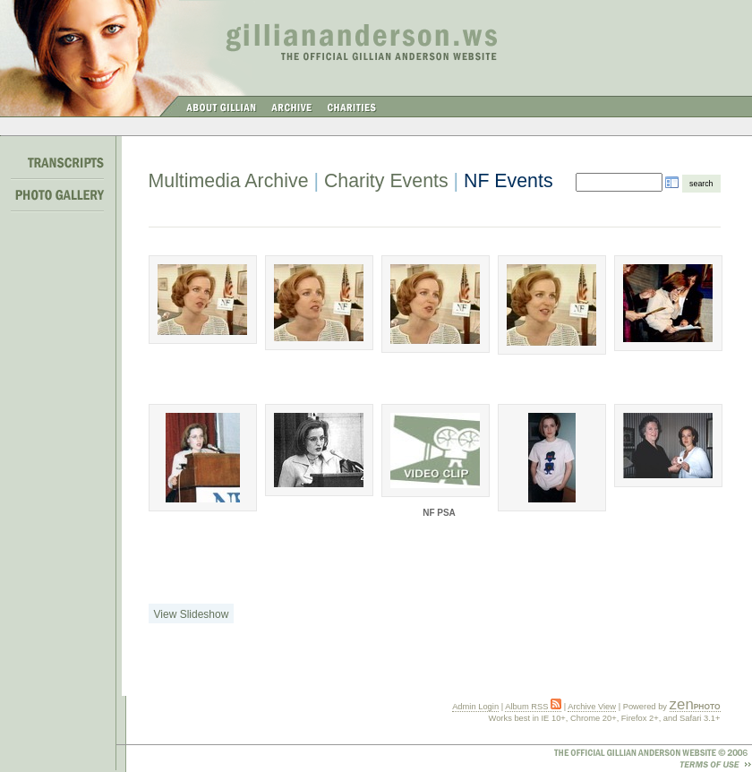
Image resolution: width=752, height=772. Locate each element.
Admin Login (475, 706)
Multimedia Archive (229, 181)
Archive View (592, 706)
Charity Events (386, 181)
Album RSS (533, 706)
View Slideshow (191, 614)
